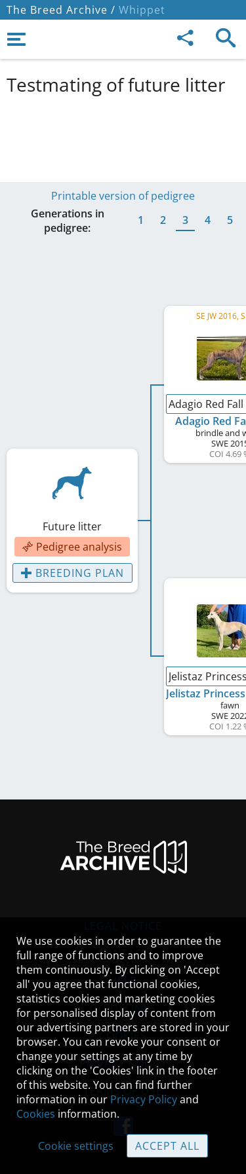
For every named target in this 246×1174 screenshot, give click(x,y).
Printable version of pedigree (123, 196)
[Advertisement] (123, 136)
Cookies (35, 1114)
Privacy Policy (143, 1099)
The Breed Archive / (61, 10)
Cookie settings (75, 1146)
